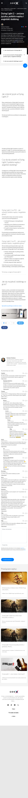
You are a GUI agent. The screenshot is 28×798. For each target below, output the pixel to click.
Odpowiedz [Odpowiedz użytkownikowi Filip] (4, 533)
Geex (2, 8)
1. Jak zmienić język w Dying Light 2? (12, 50)
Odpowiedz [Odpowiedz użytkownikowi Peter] (10, 441)
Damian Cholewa (5, 26)
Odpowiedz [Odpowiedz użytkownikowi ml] (6, 470)
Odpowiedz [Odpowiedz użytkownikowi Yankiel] (4, 393)
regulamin (22, 562)
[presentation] (12, 568)
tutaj (24, 564)
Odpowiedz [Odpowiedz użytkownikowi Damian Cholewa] (6, 403)
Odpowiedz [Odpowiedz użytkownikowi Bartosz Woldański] (6, 483)
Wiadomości (7, 8)
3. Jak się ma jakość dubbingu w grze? (13, 61)
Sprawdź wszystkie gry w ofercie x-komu (12, 305)
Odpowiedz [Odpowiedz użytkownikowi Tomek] (4, 412)
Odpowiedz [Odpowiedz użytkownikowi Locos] (8, 432)
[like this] (25, 26)
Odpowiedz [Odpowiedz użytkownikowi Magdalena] (4, 525)
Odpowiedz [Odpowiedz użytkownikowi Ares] (4, 501)
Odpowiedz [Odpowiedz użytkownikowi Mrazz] (6, 423)
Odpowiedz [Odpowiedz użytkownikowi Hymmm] (4, 509)
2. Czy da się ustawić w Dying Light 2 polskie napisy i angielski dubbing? (12, 55)
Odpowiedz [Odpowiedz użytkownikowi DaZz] (4, 461)
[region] (14, 79)
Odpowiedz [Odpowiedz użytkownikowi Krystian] (4, 489)
